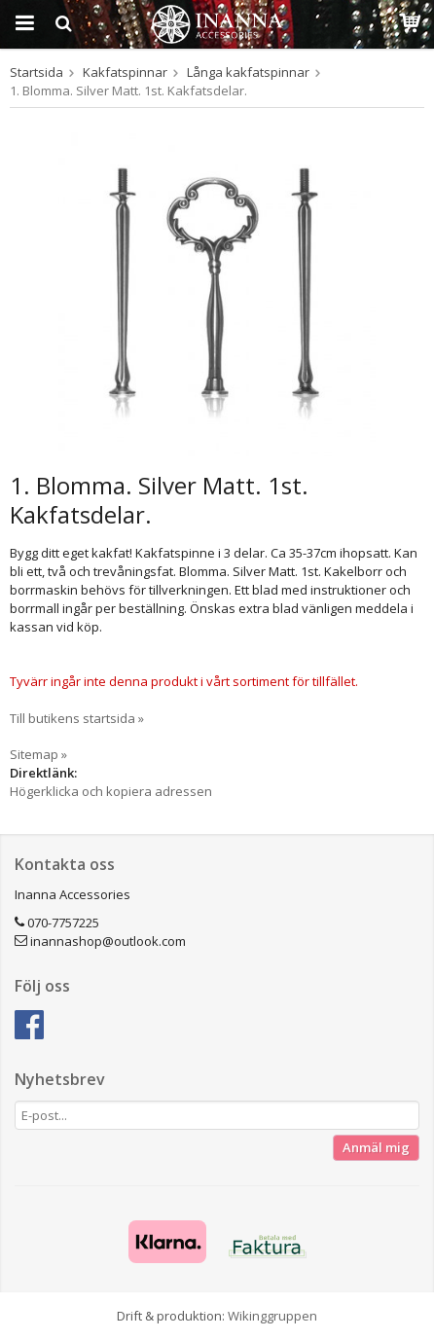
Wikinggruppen (272, 1315)
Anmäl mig (376, 1147)
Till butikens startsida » (77, 718)
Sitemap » (38, 754)
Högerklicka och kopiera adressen (111, 791)
